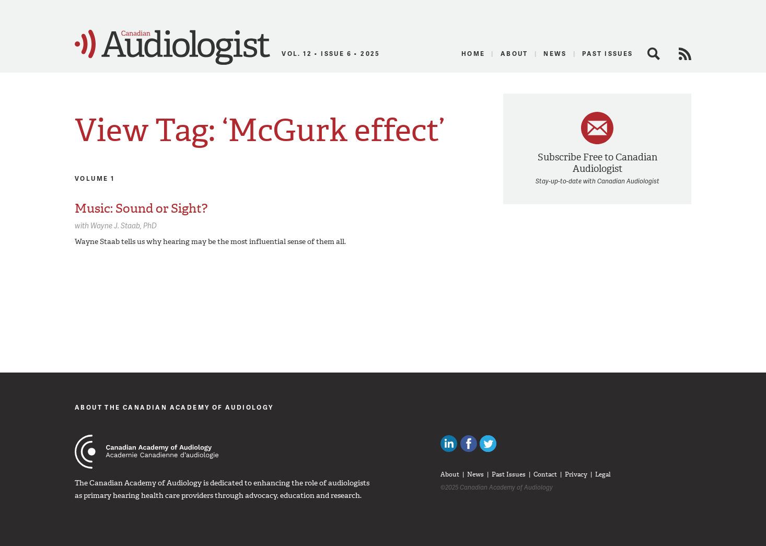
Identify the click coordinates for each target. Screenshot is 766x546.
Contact (545, 474)
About (514, 53)
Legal (603, 474)
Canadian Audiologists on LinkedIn (448, 443)
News (555, 53)
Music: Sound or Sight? (141, 208)
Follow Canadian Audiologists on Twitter (488, 443)
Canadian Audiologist (172, 47)
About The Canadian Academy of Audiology (174, 407)
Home (473, 53)
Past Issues (607, 53)
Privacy (576, 474)
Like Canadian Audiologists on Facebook (468, 443)
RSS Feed (685, 54)
